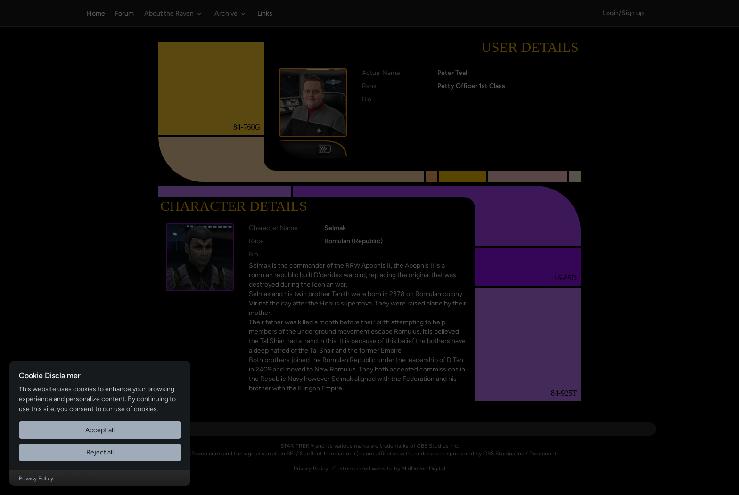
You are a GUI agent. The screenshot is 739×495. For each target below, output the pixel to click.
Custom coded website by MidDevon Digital (388, 468)
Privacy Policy (311, 468)
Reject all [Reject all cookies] (100, 452)
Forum (124, 13)
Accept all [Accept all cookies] (100, 430)
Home (96, 13)
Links (264, 13)
